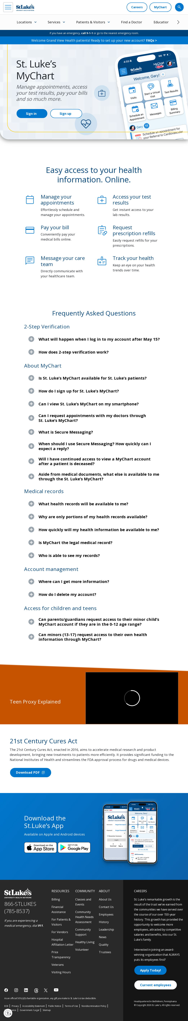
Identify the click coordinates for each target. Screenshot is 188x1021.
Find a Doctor (131, 22)
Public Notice (54, 1006)
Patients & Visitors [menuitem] (90, 22)
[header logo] (25, 7)
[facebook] (6, 990)
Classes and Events (83, 901)
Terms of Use (71, 1006)
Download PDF (30, 772)
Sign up (65, 113)
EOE (6, 1006)
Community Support (83, 932)
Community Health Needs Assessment (84, 917)
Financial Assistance (59, 909)
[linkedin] (26, 990)
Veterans (58, 965)
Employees (106, 914)
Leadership (106, 929)
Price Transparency (61, 954)
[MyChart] (160, 7)
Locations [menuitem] (24, 22)
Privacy (15, 1006)
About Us (105, 899)
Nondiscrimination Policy (94, 1006)
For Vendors (60, 932)
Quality (103, 945)
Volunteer (82, 950)
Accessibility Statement (33, 1006)
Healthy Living (85, 942)
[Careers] (137, 7)
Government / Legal (29, 1010)
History (104, 922)
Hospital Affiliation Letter (62, 942)
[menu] (8, 7)
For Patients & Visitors (61, 922)
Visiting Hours (61, 972)
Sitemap (47, 1010)
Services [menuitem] (54, 22)
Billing (56, 899)
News (102, 937)
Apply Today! (150, 970)
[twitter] (46, 990)
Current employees (155, 985)
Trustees (105, 952)
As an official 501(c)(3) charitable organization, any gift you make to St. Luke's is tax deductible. (50, 998)
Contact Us (106, 907)
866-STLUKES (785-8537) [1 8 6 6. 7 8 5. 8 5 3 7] (20, 907)
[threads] (36, 990)
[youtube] (56, 989)
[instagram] (16, 990)
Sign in (31, 113)
